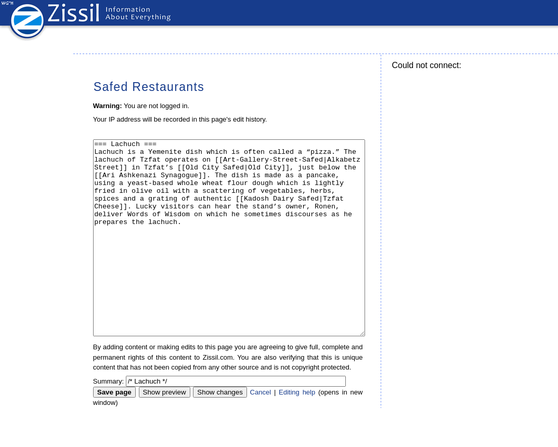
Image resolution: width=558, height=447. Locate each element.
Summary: (108, 420)
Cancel (260, 431)
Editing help (297, 431)
